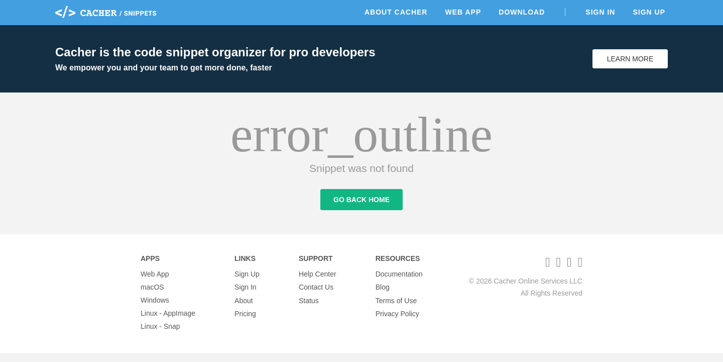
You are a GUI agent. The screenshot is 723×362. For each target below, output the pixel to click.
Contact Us (316, 287)
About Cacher (396, 12)
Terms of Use (396, 300)
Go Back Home (361, 200)
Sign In (600, 12)
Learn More (630, 59)
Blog (383, 287)
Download (522, 12)
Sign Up (649, 12)
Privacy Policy (397, 313)
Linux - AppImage (168, 313)
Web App (463, 12)
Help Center (317, 274)
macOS (152, 287)
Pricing (245, 313)
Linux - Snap (160, 326)
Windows (155, 300)
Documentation (399, 274)
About (243, 300)
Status (309, 300)
